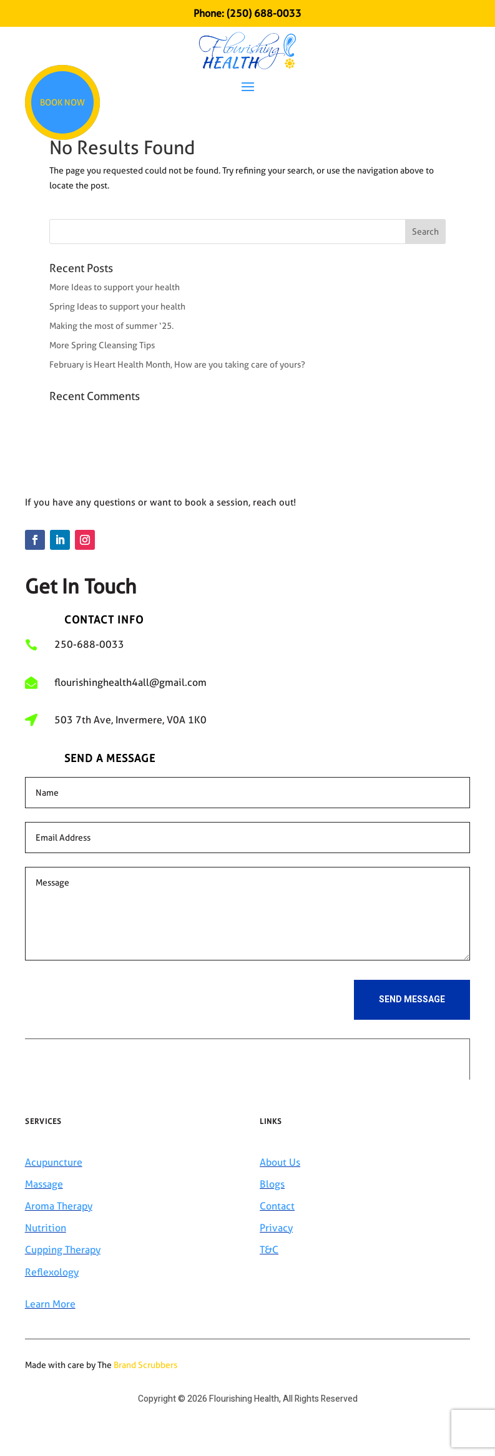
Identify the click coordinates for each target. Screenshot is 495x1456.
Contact (277, 1206)
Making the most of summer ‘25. (111, 326)
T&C (269, 1250)
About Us (280, 1162)
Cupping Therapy (62, 1250)
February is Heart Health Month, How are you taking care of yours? (177, 364)
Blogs (272, 1184)
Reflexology (52, 1272)
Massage (44, 1184)
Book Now (62, 102)
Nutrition (45, 1228)
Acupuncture (53, 1162)
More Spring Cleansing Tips (102, 345)
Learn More (50, 1304)
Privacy (276, 1228)
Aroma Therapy (58, 1206)
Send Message (412, 999)
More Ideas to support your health (114, 287)
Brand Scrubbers (145, 1365)
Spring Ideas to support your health (117, 306)
